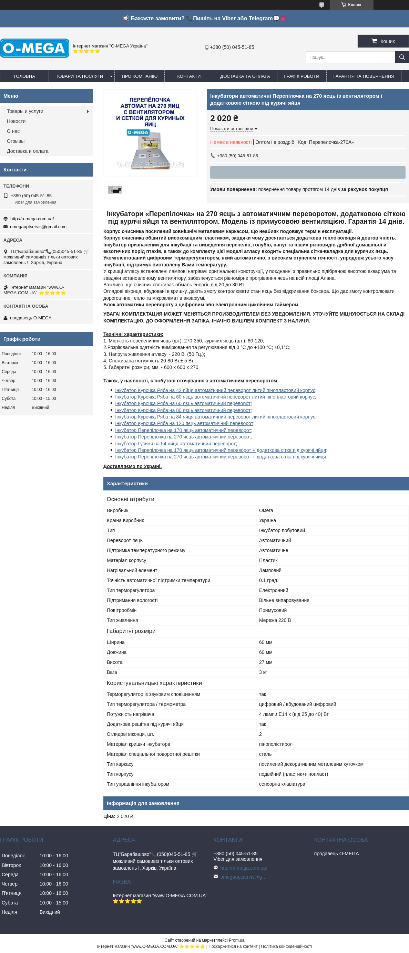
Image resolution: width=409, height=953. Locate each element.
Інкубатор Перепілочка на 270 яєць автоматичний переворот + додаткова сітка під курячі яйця (220, 456)
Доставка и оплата (28, 151)
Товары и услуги (25, 111)
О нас (13, 131)
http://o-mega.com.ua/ (32, 218)
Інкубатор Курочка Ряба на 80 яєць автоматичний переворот (182, 410)
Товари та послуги (79, 76)
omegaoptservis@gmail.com (38, 226)
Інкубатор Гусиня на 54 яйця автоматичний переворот (175, 443)
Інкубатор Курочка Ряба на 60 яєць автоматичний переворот (182, 403)
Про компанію (139, 76)
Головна (24, 76)
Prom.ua (236, 940)
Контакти (189, 76)
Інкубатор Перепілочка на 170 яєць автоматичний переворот (183, 430)
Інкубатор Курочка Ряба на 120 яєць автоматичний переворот (184, 423)
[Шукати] (402, 57)
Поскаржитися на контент (232, 946)
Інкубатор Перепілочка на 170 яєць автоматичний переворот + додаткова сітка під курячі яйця (220, 450)
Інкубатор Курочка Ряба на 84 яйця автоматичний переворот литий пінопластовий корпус (215, 417)
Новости (16, 121)
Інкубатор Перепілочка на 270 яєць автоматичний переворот (183, 437)
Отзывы (15, 141)
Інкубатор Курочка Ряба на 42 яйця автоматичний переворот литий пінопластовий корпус (215, 390)
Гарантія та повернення (364, 76)
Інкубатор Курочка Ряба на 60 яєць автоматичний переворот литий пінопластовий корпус (215, 397)
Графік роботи (301, 76)
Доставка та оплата (245, 76)
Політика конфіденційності (286, 946)
